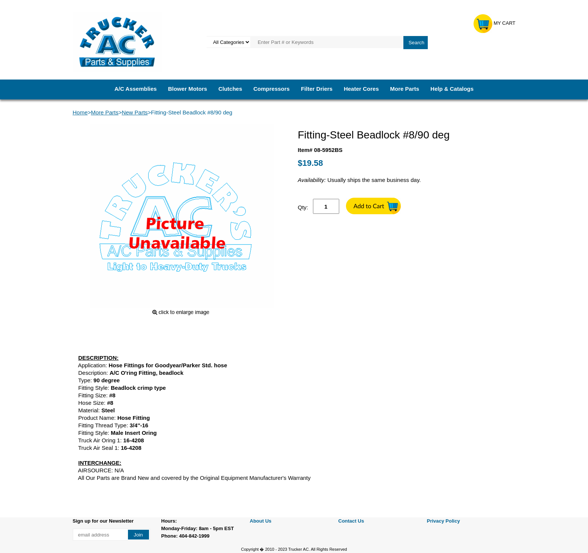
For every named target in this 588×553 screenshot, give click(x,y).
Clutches (230, 89)
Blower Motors (187, 89)
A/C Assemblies (135, 89)
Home (80, 112)
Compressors (271, 89)
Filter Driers (316, 89)
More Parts (405, 89)
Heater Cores (361, 89)
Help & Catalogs (452, 89)
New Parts (134, 112)
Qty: (303, 207)
